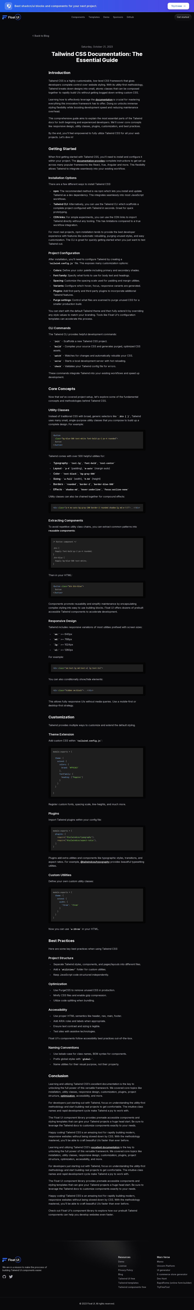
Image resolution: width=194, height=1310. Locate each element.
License (122, 1266)
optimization (68, 1095)
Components (78, 17)
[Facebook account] (4, 1276)
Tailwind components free (132, 1287)
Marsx (160, 1261)
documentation (104, 99)
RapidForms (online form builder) (174, 1283)
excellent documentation (105, 1147)
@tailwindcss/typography (95, 861)
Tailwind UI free (126, 1278)
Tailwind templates (128, 1283)
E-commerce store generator (172, 1274)
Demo (106, 17)
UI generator (163, 1270)
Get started (183, 17)
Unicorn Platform (166, 1266)
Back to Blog (40, 35)
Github (130, 17)
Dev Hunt (162, 1278)
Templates (94, 17)
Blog (120, 1274)
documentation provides (91, 160)
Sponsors (118, 17)
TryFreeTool (163, 1287)
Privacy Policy (125, 1270)
